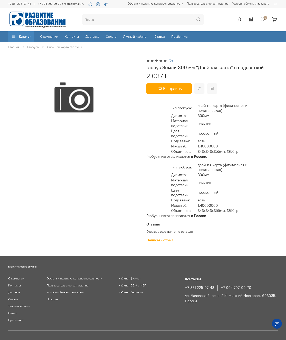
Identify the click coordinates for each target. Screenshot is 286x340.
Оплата (111, 36)
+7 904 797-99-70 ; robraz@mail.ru (61, 4)
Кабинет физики (129, 278)
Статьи (159, 36)
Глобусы (33, 47)
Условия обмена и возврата (250, 3)
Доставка (92, 36)
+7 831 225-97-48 (19, 4)
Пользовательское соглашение (208, 3)
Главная (14, 47)
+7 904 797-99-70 (236, 287)
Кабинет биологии (131, 292)
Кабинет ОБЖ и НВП (132, 285)
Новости (52, 299)
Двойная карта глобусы (64, 47)
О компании (49, 36)
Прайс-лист (179, 36)
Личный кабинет (135, 36)
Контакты (72, 36)
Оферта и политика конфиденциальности (155, 3)
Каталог (21, 36)
